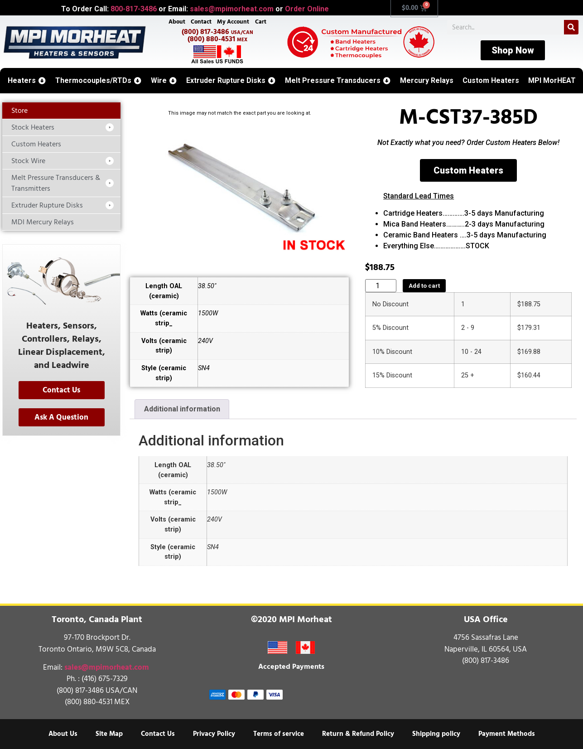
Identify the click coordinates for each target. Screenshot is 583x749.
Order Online (307, 9)
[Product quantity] (380, 285)
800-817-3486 (134, 9)
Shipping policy (436, 733)
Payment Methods (506, 733)
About (177, 22)
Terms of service (278, 733)
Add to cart (424, 285)
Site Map (109, 733)
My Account (233, 22)
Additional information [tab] (182, 409)
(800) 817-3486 (217, 32)
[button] (27, 80)
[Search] (571, 27)
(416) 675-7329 (105, 678)
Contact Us (158, 733)
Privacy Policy (214, 733)
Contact (201, 22)
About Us (62, 733)
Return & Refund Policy (358, 733)
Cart (260, 22)
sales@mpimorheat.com (232, 9)
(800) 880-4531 (217, 39)
